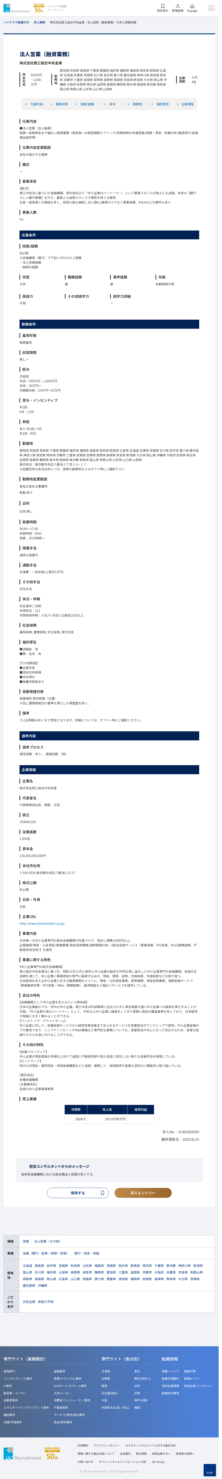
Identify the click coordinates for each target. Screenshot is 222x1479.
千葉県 (159, 1266)
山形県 (87, 1266)
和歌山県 (196, 1273)
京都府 (147, 1273)
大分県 (183, 1279)
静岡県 (99, 1273)
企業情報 (185, 104)
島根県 (39, 1279)
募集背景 (59, 104)
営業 (26, 1242)
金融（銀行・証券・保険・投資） (46, 1254)
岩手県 (51, 1266)
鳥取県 (27, 1279)
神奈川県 (184, 1266)
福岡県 (135, 1279)
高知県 (123, 1279)
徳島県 (87, 1279)
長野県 (75, 1273)
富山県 (27, 1273)
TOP (209, 1473)
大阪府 (159, 1273)
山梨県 (63, 1273)
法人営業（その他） (48, 1242)
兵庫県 (171, 1273)
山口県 (75, 1279)
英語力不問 (45, 1302)
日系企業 (29, 1302)
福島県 (99, 1266)
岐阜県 (87, 1273)
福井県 (51, 1273)
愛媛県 (111, 1279)
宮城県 (63, 1266)
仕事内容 (33, 104)
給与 (109, 104)
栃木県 (123, 1266)
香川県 (99, 1279)
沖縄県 (42, 1286)
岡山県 (51, 1279)
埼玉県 (147, 1266)
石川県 (39, 1273)
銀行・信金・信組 (86, 1254)
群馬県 (135, 1266)
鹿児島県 (29, 1286)
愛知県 (111, 1273)
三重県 (123, 1273)
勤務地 (134, 104)
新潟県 (198, 1266)
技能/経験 (84, 104)
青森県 (39, 1266)
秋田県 (75, 1266)
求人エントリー (143, 1193)
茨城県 (111, 1266)
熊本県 (171, 1279)
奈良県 (183, 1273)
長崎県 (159, 1279)
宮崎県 (195, 1279)
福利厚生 (159, 104)
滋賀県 (135, 1273)
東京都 (171, 1266)
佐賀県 (147, 1279)
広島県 (63, 1279)
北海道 (27, 1266)
